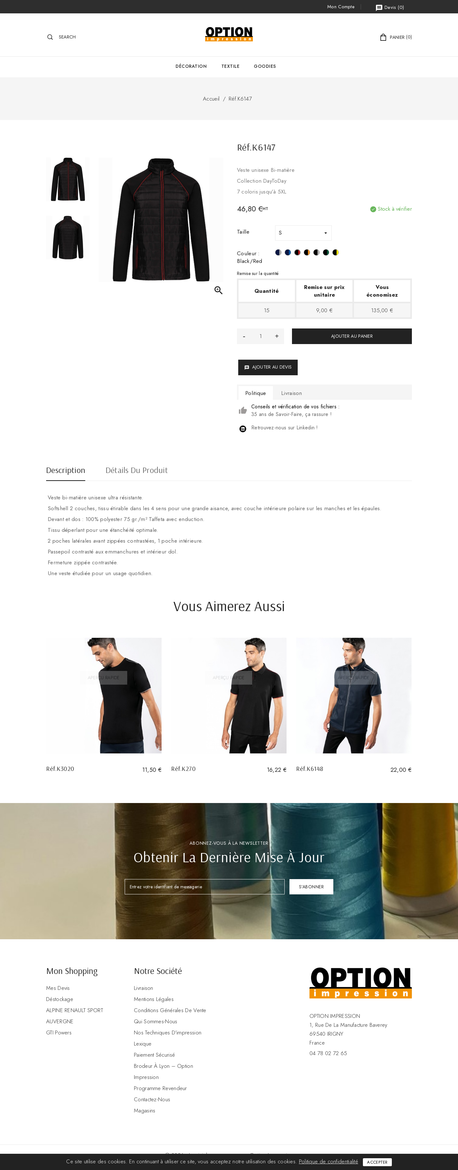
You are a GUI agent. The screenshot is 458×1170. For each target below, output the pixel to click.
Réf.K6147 (240, 98)
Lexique (142, 1043)
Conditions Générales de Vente (170, 1010)
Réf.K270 (183, 768)
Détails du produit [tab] (137, 470)
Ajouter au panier (352, 336)
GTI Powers (59, 1032)
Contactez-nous (152, 1099)
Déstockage (59, 999)
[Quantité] (260, 336)
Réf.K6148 (309, 768)
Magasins (144, 1110)
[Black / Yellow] (335, 253)
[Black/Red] (297, 253)
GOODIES (265, 66)
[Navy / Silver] (278, 253)
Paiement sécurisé (154, 1055)
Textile (230, 66)
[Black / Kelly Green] (326, 253)
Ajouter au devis (268, 367)
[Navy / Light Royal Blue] (288, 253)
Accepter (377, 1162)
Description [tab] (65, 470)
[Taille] (303, 233)
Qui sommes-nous (155, 1021)
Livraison (143, 988)
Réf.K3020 (60, 768)
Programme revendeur (160, 1088)
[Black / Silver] (316, 253)
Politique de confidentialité (328, 1161)
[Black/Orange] (307, 253)
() (389, 8)
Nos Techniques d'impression (167, 1032)
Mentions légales (154, 999)
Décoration (191, 66)
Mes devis (58, 988)
